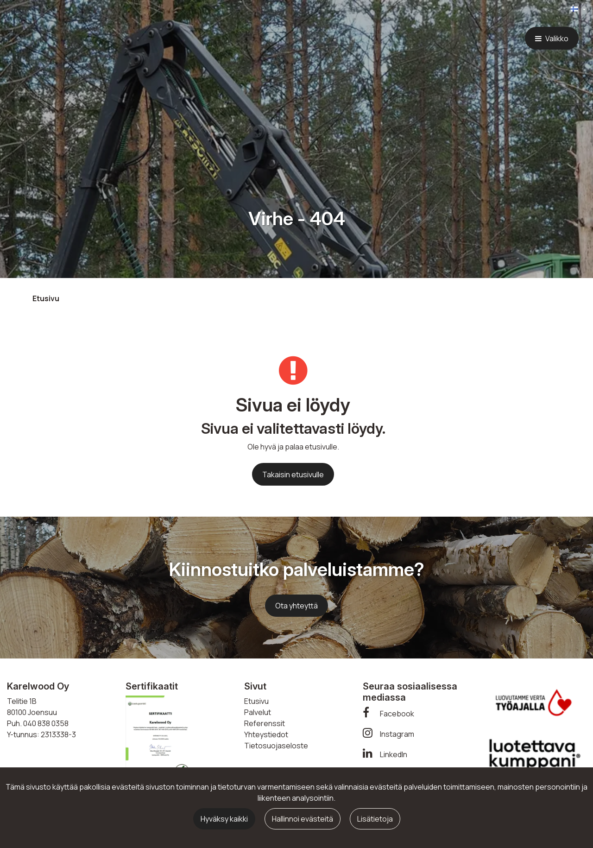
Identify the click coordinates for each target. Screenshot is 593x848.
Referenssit (264, 723)
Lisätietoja (375, 819)
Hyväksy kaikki (224, 819)
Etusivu (256, 701)
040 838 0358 (46, 723)
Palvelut (257, 712)
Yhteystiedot (266, 734)
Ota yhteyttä (296, 606)
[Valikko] (552, 38)
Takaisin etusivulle (293, 474)
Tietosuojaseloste (276, 745)
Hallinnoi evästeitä (302, 819)
